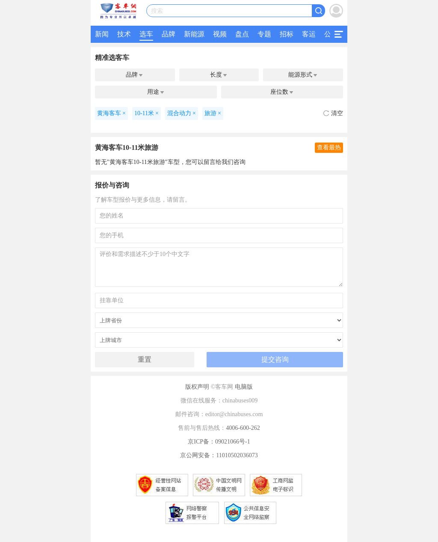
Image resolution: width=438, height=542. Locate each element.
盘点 (242, 34)
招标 (286, 34)
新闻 (102, 34)
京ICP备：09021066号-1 (219, 441)
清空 (333, 113)
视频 (220, 34)
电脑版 (244, 387)
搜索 (157, 11)
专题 (264, 34)
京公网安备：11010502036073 (218, 455)
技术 (124, 34)
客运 (309, 34)
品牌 (168, 34)
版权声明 (197, 387)
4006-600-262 (243, 428)
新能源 (194, 34)
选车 (146, 34)
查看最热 (329, 147)
